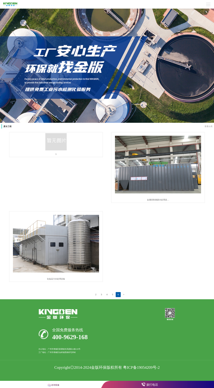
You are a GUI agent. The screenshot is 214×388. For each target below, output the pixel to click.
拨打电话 (152, 384)
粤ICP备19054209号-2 (141, 367)
